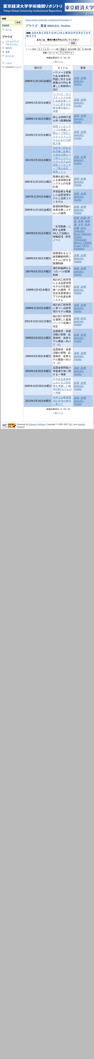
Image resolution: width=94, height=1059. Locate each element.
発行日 (9, 48)
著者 (8, 52)
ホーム (9, 29)
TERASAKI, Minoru (80, 241)
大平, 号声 (84, 224)
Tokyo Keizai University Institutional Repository (47, 20)
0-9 (34, 32)
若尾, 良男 (80, 78)
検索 (4, 18)
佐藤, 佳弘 (80, 228)
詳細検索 (5, 25)
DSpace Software (37, 424)
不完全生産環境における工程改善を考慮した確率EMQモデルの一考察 (62, 386)
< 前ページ (58, 61)
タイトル (10, 55)
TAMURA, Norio (79, 233)
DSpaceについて (14, 67)
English (82, 14)
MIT (71, 424)
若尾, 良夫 (80, 318)
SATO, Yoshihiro (81, 247)
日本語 (90, 14)
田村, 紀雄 (80, 217)
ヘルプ (9, 63)
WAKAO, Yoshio (79, 83)
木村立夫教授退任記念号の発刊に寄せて (62, 401)
